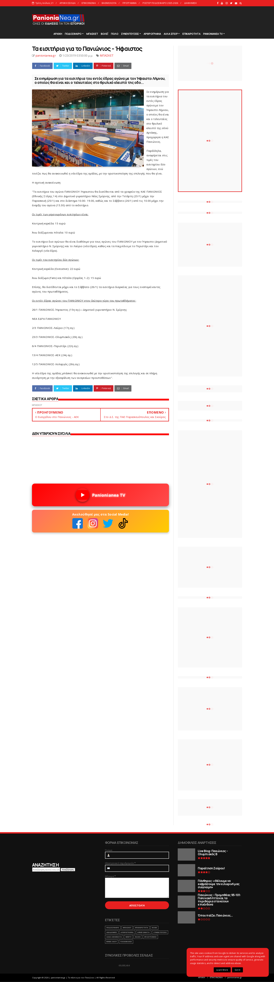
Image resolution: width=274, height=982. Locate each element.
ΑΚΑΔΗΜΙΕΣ (111, 932)
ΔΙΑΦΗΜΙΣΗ (190, 3)
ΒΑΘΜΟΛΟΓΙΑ (109, 3)
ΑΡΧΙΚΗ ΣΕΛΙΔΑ (68, 3)
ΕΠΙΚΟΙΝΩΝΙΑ (89, 3)
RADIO (138, 937)
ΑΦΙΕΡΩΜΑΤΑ (143, 932)
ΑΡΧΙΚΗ (57, 33)
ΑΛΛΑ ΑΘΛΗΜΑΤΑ (114, 937)
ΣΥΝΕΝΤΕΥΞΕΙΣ (130, 33)
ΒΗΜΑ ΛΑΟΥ (111, 941)
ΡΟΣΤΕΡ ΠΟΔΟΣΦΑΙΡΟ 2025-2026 (160, 3)
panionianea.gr (234, 977)
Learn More (222, 969)
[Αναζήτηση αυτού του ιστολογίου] (46, 869)
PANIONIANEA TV (213, 33)
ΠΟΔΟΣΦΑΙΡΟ (73, 33)
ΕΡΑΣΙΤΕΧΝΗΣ (150, 937)
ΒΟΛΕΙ (154, 927)
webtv (128, 937)
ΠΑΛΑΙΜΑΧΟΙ (126, 941)
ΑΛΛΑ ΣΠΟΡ (171, 33)
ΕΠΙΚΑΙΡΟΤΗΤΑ (191, 33)
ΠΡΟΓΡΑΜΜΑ (129, 3)
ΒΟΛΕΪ (104, 33)
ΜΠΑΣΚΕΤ (92, 33)
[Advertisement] (178, 19)
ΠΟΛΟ (114, 33)
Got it (237, 969)
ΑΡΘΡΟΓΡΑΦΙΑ (152, 33)
